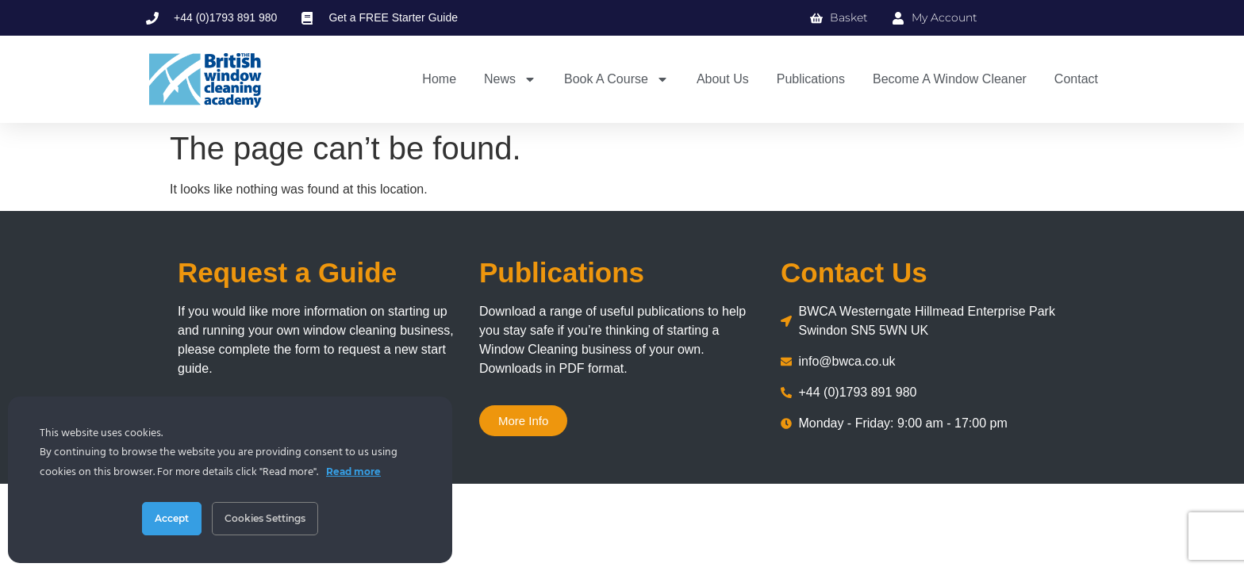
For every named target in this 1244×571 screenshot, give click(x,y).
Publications (811, 79)
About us (723, 79)
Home (439, 79)
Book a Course (616, 79)
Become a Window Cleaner (950, 79)
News (510, 79)
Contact (1076, 79)
